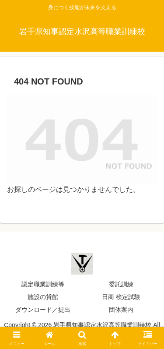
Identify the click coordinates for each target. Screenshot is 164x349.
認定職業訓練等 (42, 284)
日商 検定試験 (121, 296)
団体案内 (121, 309)
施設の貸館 (43, 296)
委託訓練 (121, 284)
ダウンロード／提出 (42, 309)
